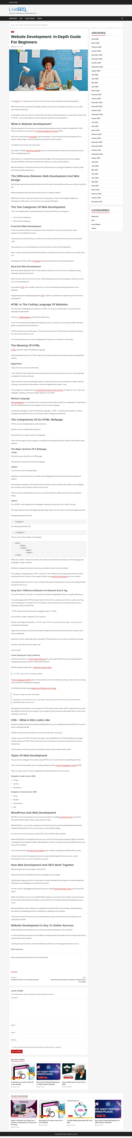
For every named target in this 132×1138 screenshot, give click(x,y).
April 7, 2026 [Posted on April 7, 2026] (41, 1088)
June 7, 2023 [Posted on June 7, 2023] (19, 46)
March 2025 (95, 90)
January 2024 (96, 138)
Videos (39, 18)
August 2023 (95, 158)
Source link (15, 971)
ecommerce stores (66, 817)
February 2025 (96, 94)
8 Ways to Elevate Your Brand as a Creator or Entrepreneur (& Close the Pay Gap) (24, 1111)
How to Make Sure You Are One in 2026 (74, 1073)
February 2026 (96, 47)
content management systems (47, 131)
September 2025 (97, 67)
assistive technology (59, 576)
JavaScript (37, 261)
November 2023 (96, 146)
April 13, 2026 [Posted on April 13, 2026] (16, 1088)
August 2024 (95, 118)
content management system (66, 765)
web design (33, 137)
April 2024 (94, 126)
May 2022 (94, 182)
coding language (24, 317)
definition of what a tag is (43, 667)
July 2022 (94, 174)
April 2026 (94, 39)
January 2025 (96, 98)
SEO (21, 18)
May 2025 (94, 82)
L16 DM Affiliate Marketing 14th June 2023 (80, 1111)
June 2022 (95, 178)
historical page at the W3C (21, 680)
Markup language (17, 402)
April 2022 (94, 186)
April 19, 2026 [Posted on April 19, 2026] (15, 1129)
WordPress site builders (36, 850)
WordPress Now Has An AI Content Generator (29, 979)
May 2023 (94, 170)
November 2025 (96, 59)
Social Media (29, 18)
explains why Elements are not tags (43, 688)
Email (13, 1034)
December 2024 (96, 102)
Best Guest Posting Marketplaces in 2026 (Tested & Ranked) (48, 1073)
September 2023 (97, 154)
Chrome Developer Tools (62, 889)
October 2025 (96, 63)
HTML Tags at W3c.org (37, 659)
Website (13, 1042)
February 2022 (96, 194)
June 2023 (95, 166)
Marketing (13, 18)
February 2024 (96, 134)
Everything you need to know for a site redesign (23, 1073)
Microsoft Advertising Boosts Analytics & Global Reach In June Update (67, 980)
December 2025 (96, 55)
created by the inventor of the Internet (49, 390)
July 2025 (94, 75)
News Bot (13, 46)
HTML (13, 350)
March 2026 (95, 43)
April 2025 (94, 87)
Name (13, 1027)
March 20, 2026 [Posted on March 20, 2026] (68, 1088)
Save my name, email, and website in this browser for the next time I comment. (37, 1049)
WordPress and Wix (33, 150)
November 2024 (96, 106)
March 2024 (95, 130)
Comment (14, 999)
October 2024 (96, 110)
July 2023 (94, 162)
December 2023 (96, 142)
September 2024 (97, 114)
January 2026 (96, 51)
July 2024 (94, 122)
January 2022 (96, 198)
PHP (22, 287)
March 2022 (95, 190)
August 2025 (95, 71)
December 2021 (96, 201)
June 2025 (95, 79)
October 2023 (96, 150)
